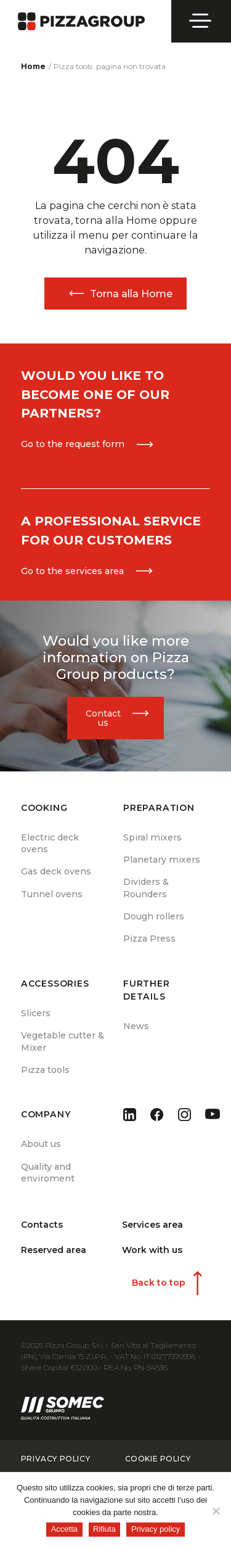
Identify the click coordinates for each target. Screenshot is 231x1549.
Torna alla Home (131, 293)
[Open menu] (201, 21)
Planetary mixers (161, 859)
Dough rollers (153, 916)
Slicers (36, 1013)
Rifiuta (104, 1529)
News (136, 1026)
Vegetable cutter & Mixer (62, 1041)
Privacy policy (155, 1529)
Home (33, 66)
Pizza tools (45, 1069)
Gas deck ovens (56, 871)
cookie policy (158, 1459)
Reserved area (53, 1249)
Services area (152, 1224)
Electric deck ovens (50, 843)
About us (41, 1143)
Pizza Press (149, 938)
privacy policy (55, 1459)
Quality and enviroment (48, 1172)
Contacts (42, 1224)
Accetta (64, 1529)
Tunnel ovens (52, 894)
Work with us (152, 1249)
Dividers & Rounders (146, 887)
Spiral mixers (152, 837)
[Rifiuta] (215, 1511)
